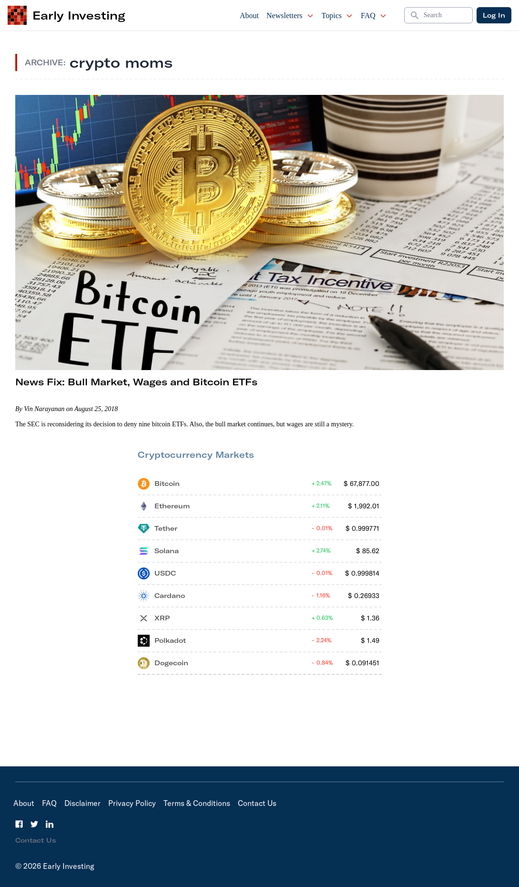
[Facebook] (19, 824)
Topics (337, 15)
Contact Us (257, 803)
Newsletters (290, 15)
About (249, 15)
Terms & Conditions (196, 803)
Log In (494, 15)
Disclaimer (82, 803)
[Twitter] (34, 824)
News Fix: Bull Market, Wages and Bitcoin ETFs (136, 382)
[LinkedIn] (49, 824)
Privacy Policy (132, 803)
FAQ (374, 15)
